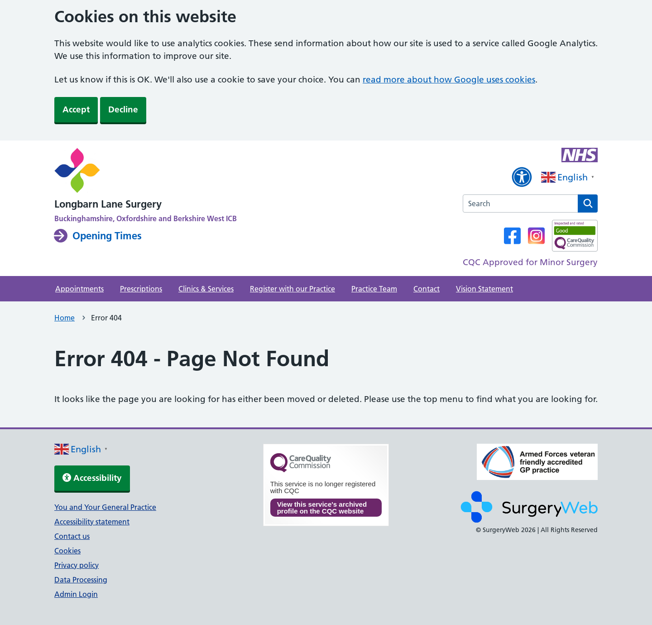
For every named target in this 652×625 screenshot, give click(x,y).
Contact (426, 288)
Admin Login (76, 594)
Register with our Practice (292, 288)
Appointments (79, 288)
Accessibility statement (91, 521)
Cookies (67, 550)
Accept (76, 109)
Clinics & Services (206, 288)
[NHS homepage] (145, 171)
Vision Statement (484, 288)
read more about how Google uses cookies (449, 79)
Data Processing (80, 579)
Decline (123, 109)
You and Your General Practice (105, 507)
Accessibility (92, 478)
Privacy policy (76, 565)
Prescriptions (141, 288)
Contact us (72, 536)
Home (64, 317)
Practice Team (374, 288)
